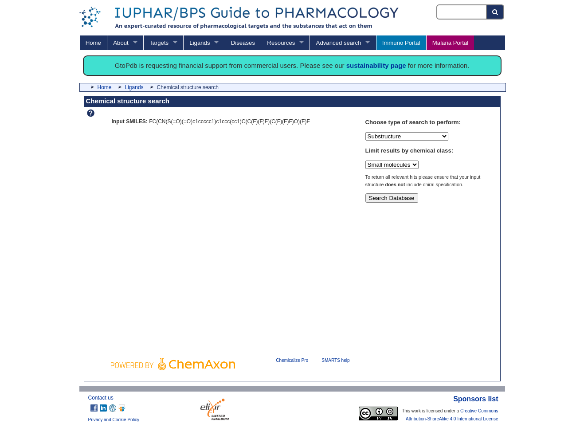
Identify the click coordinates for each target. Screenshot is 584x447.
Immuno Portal (401, 42)
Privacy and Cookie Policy (114, 419)
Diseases (243, 42)
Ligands (199, 42)
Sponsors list (475, 399)
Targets (159, 42)
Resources (281, 42)
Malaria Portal (450, 42)
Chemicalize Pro (292, 360)
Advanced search (338, 42)
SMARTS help (335, 360)
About (120, 42)
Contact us (101, 398)
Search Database (392, 198)
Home (93, 42)
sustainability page (376, 65)
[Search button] (495, 12)
